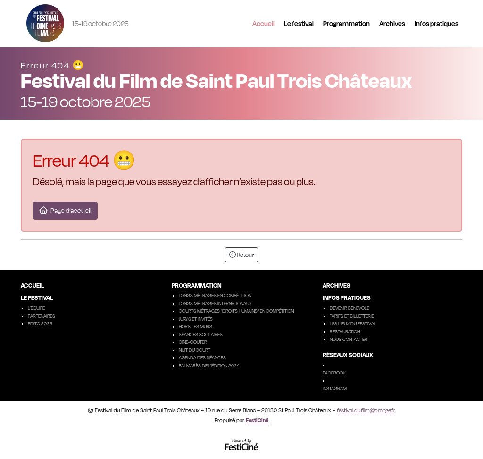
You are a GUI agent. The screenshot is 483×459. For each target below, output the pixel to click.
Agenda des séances (202, 357)
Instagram (335, 388)
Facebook (334, 372)
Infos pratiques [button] (436, 23)
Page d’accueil (65, 210)
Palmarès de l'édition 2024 (209, 365)
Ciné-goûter (193, 342)
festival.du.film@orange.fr (366, 410)
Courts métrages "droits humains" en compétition (236, 311)
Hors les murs (195, 326)
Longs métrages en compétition (215, 295)
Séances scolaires (201, 334)
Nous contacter (348, 339)
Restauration (345, 331)
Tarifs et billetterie (352, 316)
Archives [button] (392, 23)
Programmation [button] (346, 23)
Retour (241, 254)
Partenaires (41, 316)
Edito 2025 (40, 323)
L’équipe (36, 308)
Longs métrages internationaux (215, 303)
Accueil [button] (263, 23)
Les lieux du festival (353, 323)
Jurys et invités (196, 319)
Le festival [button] (299, 23)
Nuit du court (194, 350)
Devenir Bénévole (349, 308)
